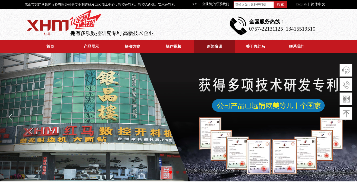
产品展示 (91, 46)
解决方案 (132, 46)
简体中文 (318, 4)
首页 (50, 46)
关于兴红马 (255, 46)
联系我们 (296, 46)
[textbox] (254, 4)
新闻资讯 (214, 46)
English (301, 4)
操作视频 (173, 46)
